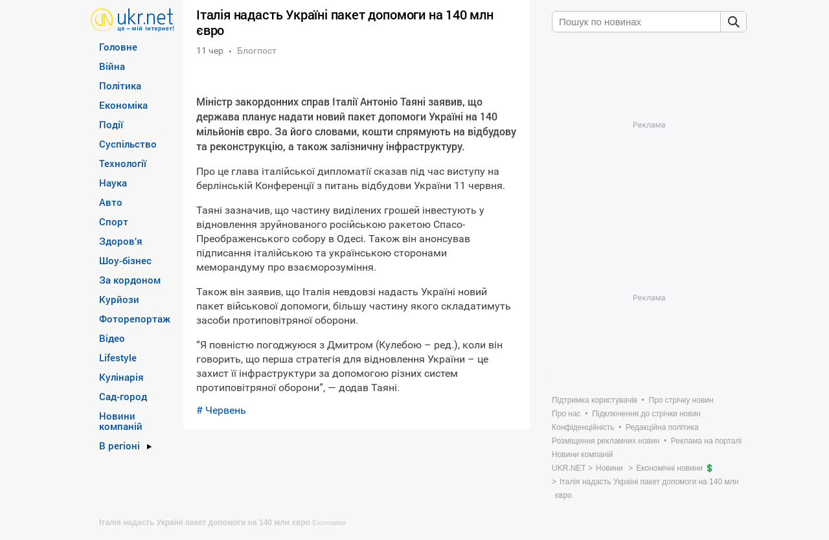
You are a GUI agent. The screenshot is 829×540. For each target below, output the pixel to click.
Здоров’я (120, 241)
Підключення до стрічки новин (646, 413)
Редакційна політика (662, 427)
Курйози (119, 299)
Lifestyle (118, 357)
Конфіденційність (583, 427)
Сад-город (123, 396)
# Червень (221, 410)
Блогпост (257, 50)
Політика (120, 85)
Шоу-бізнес (125, 260)
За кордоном (130, 280)
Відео (112, 338)
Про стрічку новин (681, 400)
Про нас (566, 413)
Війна (112, 66)
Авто (110, 202)
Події (111, 124)
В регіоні (119, 445)
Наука (113, 182)
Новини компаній (120, 421)
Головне (118, 46)
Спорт (113, 221)
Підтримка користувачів (594, 400)
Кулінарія (121, 377)
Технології (122, 163)
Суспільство (128, 144)
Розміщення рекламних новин (605, 440)
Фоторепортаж (134, 318)
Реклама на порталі (706, 440)
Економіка (123, 105)
